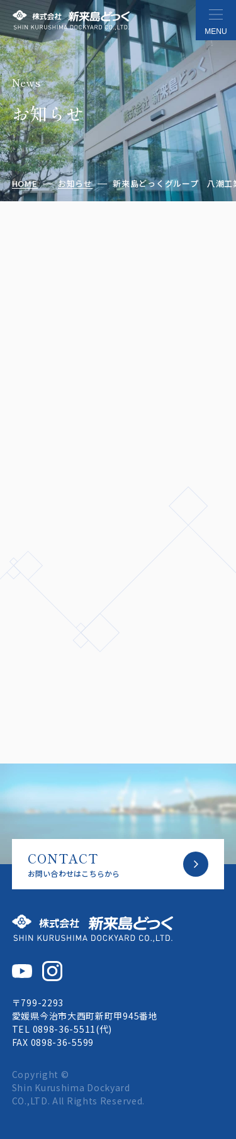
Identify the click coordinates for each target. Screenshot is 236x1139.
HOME (25, 184)
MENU (216, 31)
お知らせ (75, 184)
